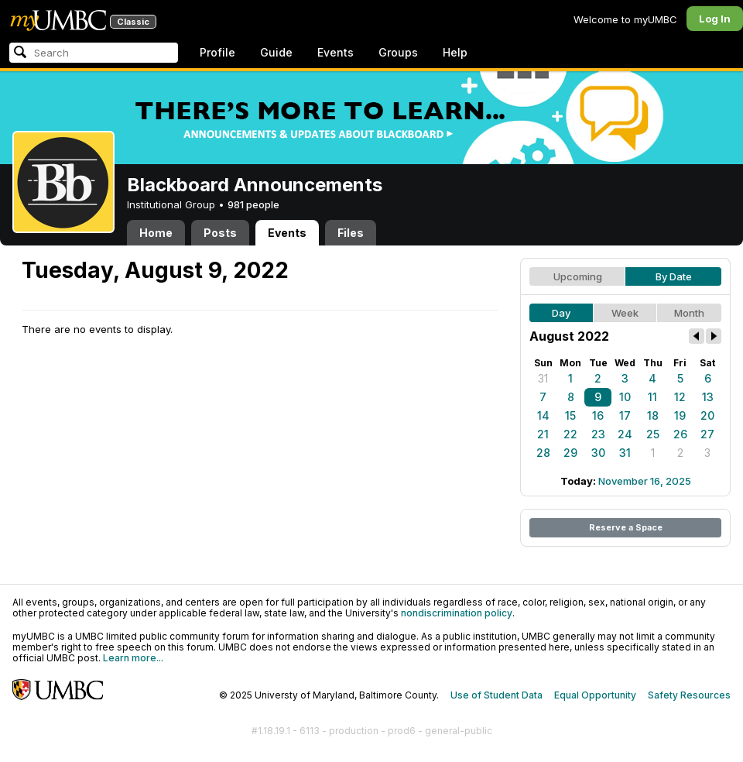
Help (455, 52)
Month (689, 313)
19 (680, 415)
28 (543, 452)
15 (570, 415)
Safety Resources (689, 695)
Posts (220, 232)
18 (653, 415)
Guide (276, 52)
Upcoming (577, 276)
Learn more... (133, 658)
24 (625, 434)
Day (561, 313)
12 (680, 396)
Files (350, 232)
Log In (715, 18)
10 (625, 396)
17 (625, 415)
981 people (253, 204)
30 (598, 452)
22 (570, 434)
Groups (398, 52)
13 (708, 396)
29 (570, 452)
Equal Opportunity (595, 695)
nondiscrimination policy (456, 613)
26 (680, 434)
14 (543, 415)
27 (707, 434)
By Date (674, 276)
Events (335, 52)
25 (652, 434)
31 (543, 378)
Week (625, 313)
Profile (217, 52)
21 (543, 434)
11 (652, 396)
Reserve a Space (626, 527)
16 (598, 415)
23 (598, 434)
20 (707, 415)
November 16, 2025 (644, 481)
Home (156, 232)
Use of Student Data (496, 695)
